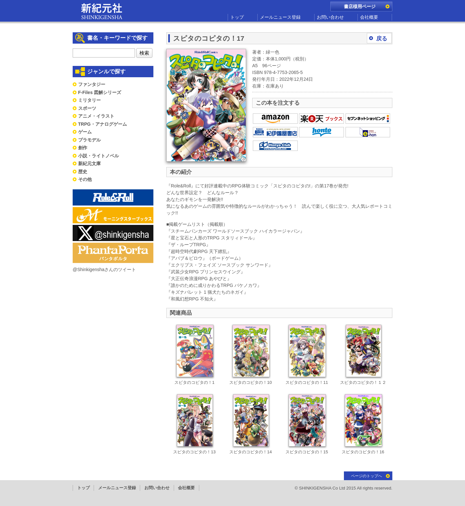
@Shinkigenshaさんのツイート (104, 269)
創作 (82, 147)
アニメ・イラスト (96, 116)
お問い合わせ (330, 17)
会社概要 (369, 17)
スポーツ (87, 108)
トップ (237, 17)
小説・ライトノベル (98, 155)
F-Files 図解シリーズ (99, 92)
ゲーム (85, 131)
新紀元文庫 (89, 163)
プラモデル (89, 139)
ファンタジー (91, 84)
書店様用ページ (360, 6)
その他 (85, 179)
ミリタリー (89, 100)
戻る (381, 39)
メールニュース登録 (280, 17)
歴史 (82, 171)
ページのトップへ (366, 476)
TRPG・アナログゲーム (102, 124)
